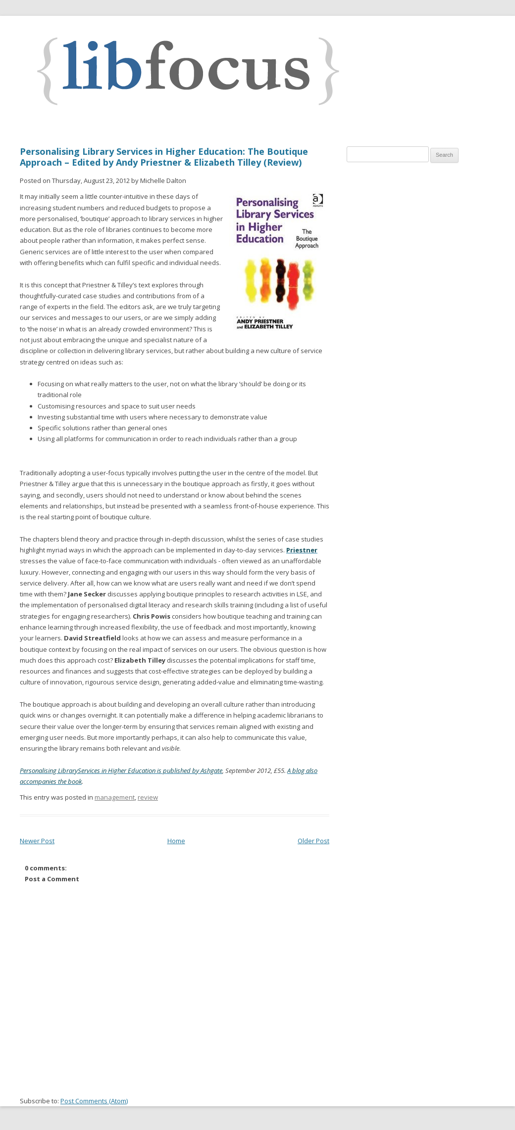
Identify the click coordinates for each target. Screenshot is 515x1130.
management (115, 797)
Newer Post (37, 840)
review (148, 797)
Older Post (313, 840)
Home (176, 840)
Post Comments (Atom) (94, 1100)
